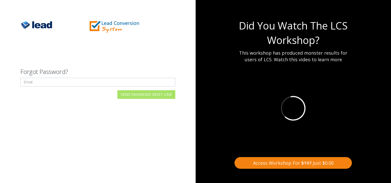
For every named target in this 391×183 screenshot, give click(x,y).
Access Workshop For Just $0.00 (293, 163)
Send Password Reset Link (146, 94)
